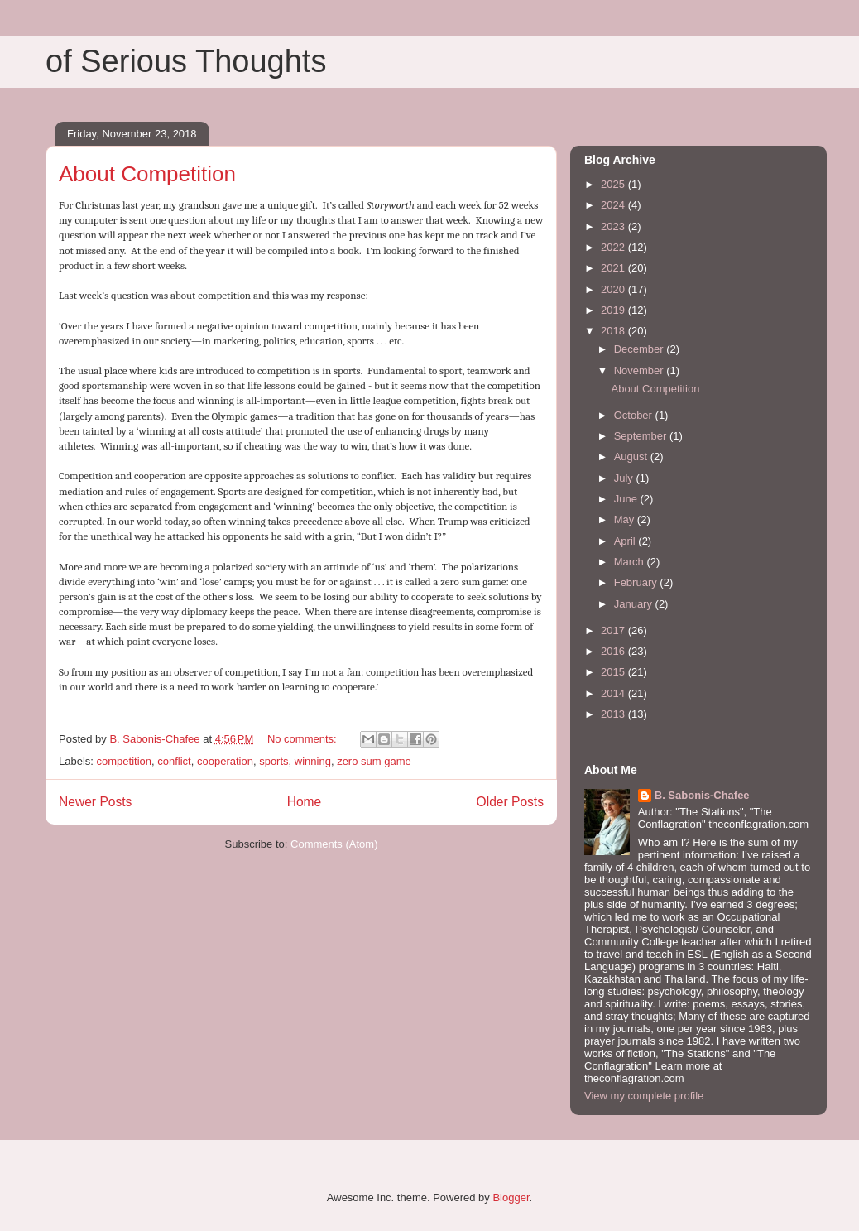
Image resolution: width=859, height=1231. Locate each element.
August (632, 456)
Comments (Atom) (333, 844)
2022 (614, 247)
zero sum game (374, 761)
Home (304, 802)
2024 (614, 205)
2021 (614, 268)
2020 (614, 289)
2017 (614, 630)
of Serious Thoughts (186, 61)
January (634, 604)
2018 (614, 331)
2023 (614, 226)
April (626, 541)
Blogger (510, 1197)
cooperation (225, 761)
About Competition (147, 173)
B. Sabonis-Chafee (702, 795)
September (641, 436)
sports (273, 761)
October (634, 415)
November (640, 370)
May (625, 519)
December (640, 349)
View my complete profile (643, 1095)
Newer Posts (95, 802)
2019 (614, 310)
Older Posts (510, 802)
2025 (614, 184)
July (625, 478)
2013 (614, 714)
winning (313, 761)
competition (124, 761)
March (630, 561)
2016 (614, 651)
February (637, 582)
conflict (173, 761)
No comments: (303, 739)
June (627, 499)
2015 (614, 672)
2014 (614, 693)
